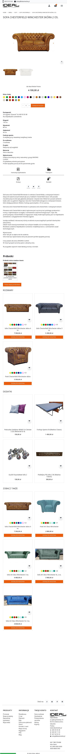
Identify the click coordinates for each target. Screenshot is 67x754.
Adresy (36, 722)
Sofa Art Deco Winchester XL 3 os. (18, 633)
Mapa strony (23, 729)
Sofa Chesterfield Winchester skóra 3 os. (49, 342)
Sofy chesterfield (24, 12)
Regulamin (22, 731)
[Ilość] (26, 106)
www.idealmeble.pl (56, 728)
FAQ (20, 733)
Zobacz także (10, 501)
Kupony (36, 724)
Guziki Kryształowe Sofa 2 (18, 487)
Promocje (6, 714)
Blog (20, 735)
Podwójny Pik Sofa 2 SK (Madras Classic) (49, 488)
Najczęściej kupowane (6, 719)
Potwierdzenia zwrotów (39, 719)
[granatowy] (18, 337)
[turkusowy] (16, 337)
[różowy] (23, 337)
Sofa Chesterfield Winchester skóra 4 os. (18, 342)
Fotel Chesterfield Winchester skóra (17, 389)
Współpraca (22, 714)
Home (4, 12)
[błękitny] (52, 535)
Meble (10, 12)
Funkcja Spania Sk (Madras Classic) (49, 442)
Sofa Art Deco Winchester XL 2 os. (49, 587)
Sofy (15, 12)
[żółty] (10, 337)
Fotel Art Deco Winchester (49, 539)
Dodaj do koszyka (37, 105)
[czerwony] (14, 337)
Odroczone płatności (25, 722)
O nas (20, 716)
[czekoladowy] (48, 535)
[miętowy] (50, 535)
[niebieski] (21, 337)
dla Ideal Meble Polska (33, 86)
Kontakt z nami (23, 726)
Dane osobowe (39, 714)
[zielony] (12, 337)
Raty (20, 720)
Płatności (21, 718)
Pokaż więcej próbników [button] (12, 297)
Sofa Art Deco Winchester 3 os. (18, 587)
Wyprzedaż (6, 722)
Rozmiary (8, 302)
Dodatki (7, 404)
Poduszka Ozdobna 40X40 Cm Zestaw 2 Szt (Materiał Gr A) (17, 443)
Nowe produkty (8, 716)
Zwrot (21, 724)
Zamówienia (38, 716)
